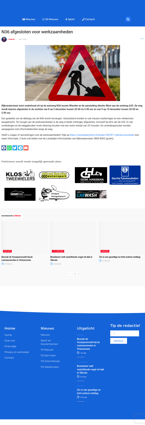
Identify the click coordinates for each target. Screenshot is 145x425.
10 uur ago (82, 397)
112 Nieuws (50, 19)
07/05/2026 (6, 264)
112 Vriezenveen (50, 367)
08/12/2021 (23, 39)
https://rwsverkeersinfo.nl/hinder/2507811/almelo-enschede (102, 135)
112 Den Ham (48, 355)
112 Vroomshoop (50, 361)
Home (8, 335)
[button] (128, 19)
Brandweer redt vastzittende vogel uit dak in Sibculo (90, 369)
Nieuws (28, 19)
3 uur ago (81, 377)
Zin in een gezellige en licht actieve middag (119, 257)
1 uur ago (81, 353)
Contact (88, 19)
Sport (70, 19)
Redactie (12, 39)
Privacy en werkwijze (16, 352)
